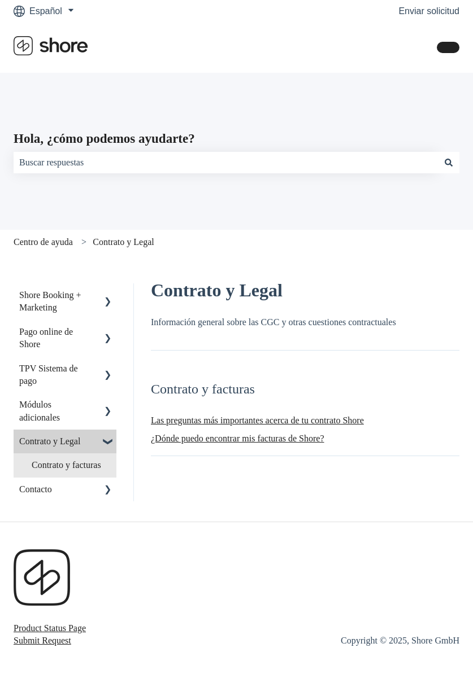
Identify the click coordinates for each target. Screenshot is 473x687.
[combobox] (226, 162)
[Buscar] (448, 162)
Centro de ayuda (43, 242)
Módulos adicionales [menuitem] (39, 411)
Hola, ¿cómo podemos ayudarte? (104, 139)
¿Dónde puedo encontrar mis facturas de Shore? (237, 438)
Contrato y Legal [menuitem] (49, 441)
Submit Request (42, 640)
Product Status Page (50, 628)
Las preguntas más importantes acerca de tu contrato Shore (257, 420)
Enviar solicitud (428, 11)
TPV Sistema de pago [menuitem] (48, 375)
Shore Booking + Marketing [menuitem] (50, 301)
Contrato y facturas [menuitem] (66, 465)
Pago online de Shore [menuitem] (46, 338)
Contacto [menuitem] (35, 489)
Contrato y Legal (123, 242)
